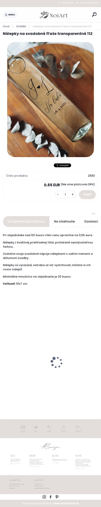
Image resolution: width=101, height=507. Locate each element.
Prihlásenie (67, 2)
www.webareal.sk (66, 503)
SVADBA (21, 26)
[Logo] (54, 14)
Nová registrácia (89, 2)
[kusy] (65, 194)
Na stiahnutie (64, 221)
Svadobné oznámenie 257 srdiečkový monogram (73, 369)
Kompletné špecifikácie (26, 221)
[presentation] (5, 355)
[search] (94, 14)
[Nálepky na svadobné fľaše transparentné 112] (50, 99)
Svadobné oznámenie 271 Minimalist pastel (24, 369)
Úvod (6, 26)
